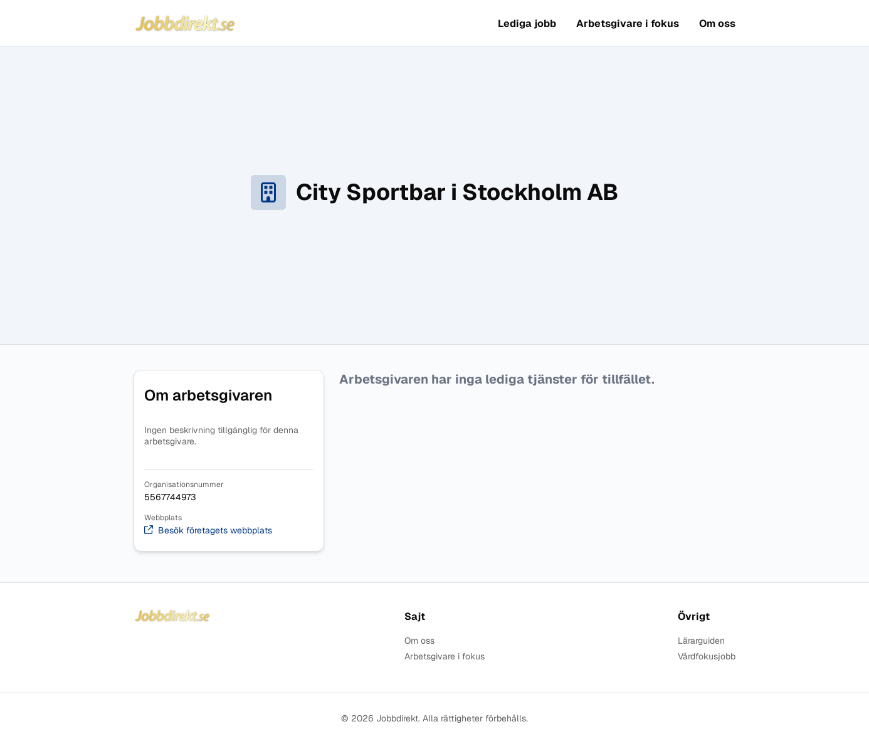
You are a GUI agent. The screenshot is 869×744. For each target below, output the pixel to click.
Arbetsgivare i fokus (627, 23)
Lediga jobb (527, 23)
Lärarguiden (701, 641)
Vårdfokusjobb (706, 656)
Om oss (717, 23)
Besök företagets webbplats (208, 530)
